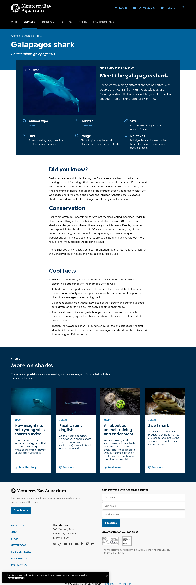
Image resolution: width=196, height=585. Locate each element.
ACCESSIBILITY (20, 558)
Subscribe (111, 522)
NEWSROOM (18, 545)
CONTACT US (19, 565)
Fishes (32, 125)
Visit (14, 22)
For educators (103, 22)
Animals (29, 22)
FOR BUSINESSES (21, 552)
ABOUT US (17, 525)
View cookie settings (17, 578)
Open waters (87, 125)
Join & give (48, 22)
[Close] (107, 576)
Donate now (21, 510)
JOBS (14, 532)
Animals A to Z (33, 35)
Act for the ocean (74, 22)
